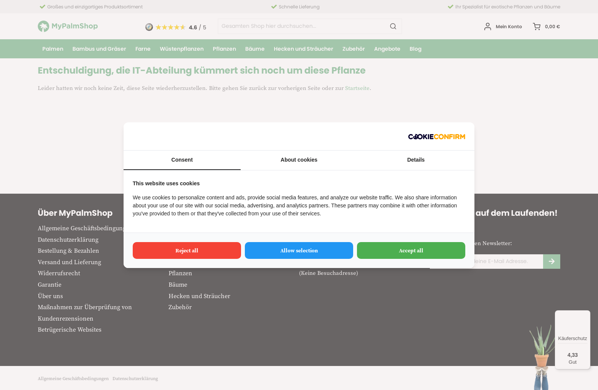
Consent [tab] (182, 160)
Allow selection (299, 250)
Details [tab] (416, 160)
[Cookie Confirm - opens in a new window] (436, 136)
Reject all (186, 250)
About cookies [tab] (299, 160)
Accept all (411, 250)
